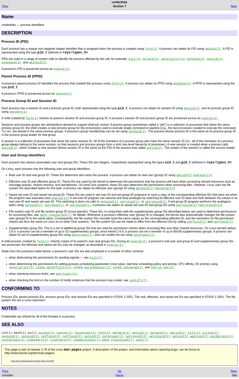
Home (120, 375)
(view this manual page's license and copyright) (32, 361)
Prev (5, 6)
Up (119, 371)
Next (234, 6)
